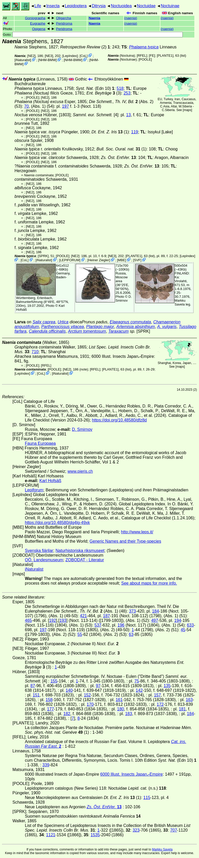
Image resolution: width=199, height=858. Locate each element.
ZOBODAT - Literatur (85, 560)
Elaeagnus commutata (130, 322)
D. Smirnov (124, 298)
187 (106, 616)
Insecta (53, 6)
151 (36, 695)
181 (182, 709)
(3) (104, 93)
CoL (84, 56)
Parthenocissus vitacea (62, 326)
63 (131, 634)
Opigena (38, 29)
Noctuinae (170, 6)
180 (120, 709)
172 (160, 704)
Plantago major (100, 326)
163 (189, 699)
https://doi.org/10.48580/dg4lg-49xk (57, 522)
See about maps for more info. (149, 583)
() (130, 18)
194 (177, 620)
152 (87, 695)
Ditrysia (98, 6)
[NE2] (31, 56)
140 (69, 690)
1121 (50, 835)
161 (119, 699)
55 (79, 634)
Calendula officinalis (47, 331)
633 (190, 625)
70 (26, 106)
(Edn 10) (95, 88)
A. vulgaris (167, 326)
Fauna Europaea (40, 443)
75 (136, 681)
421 (83, 616)
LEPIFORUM (70, 260)
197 (65, 106)
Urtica (63, 322)
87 (32, 686)
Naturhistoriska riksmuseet (79, 550)
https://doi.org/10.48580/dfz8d (119, 420)
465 (28, 620)
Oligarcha (63, 18)
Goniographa (35, 18)
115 (146, 797)
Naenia (94, 18)
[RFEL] (142, 55)
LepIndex (70, 56)
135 (167, 686)
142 (139, 690)
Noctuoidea (121, 6)
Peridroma (64, 23)
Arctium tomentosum (87, 331)
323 (136, 830)
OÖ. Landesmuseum (44, 560)
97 (98, 686)
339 (45, 765)
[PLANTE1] (165, 55)
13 (128, 115)
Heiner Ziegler (98, 260)
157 (157, 695)
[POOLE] (145, 59)
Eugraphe (37, 23)
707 (173, 830)
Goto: (93, 35)
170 (90, 704)
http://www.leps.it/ (137, 532)
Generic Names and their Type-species (125, 541)
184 (155, 611)
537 (98, 625)
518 (120, 88)
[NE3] (49, 56)
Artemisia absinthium (135, 326)
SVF (137, 260)
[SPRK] (43, 256)
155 (54, 681)
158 (49, 699)
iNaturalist (23, 60)
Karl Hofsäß (50, 480)
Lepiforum (34, 490)
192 (52, 620)
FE (152, 55)
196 (121, 625)
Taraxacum (118, 331)
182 (66, 713)
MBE (121, 260)
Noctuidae (146, 6)
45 (183, 630)
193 (62, 620)
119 (134, 132)
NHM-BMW (47, 60)
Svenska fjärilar (39, 550)
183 (128, 713)
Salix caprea (43, 322)
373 (132, 611)
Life (37, 6)
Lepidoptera (76, 6)
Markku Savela (162, 849)
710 (35, 352)
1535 (95, 835)
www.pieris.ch (80, 471)
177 (50, 709)
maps (187, 110)
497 (154, 620)
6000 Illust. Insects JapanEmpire (122, 356)
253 (127, 93)
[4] (95, 115)
